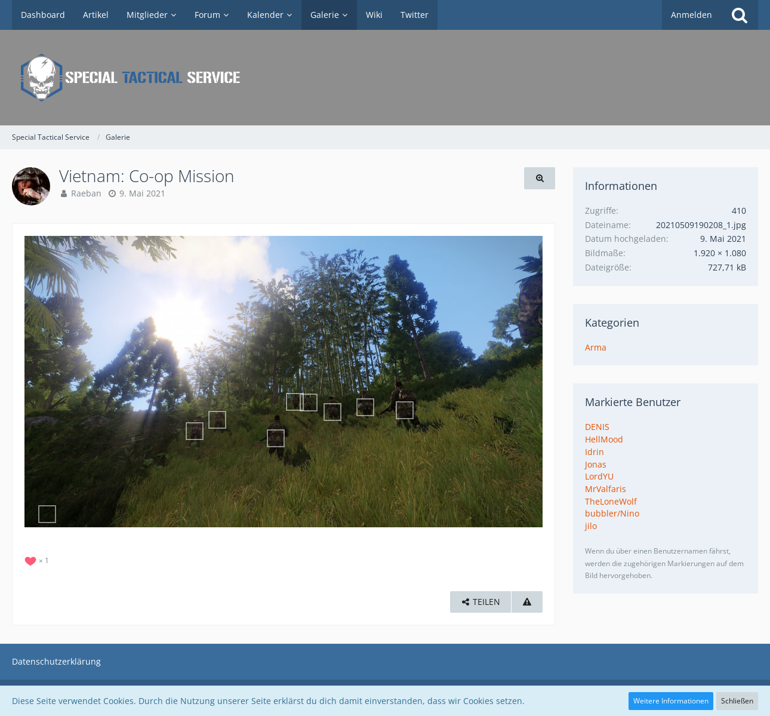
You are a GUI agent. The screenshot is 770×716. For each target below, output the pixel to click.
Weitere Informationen (671, 701)
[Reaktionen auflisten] (38, 559)
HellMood (604, 439)
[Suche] (739, 15)
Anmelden (691, 14)
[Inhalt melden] (527, 602)
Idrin (594, 451)
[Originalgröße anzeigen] (539, 178)
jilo (591, 525)
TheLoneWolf (611, 501)
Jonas (595, 464)
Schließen (737, 701)
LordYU (599, 476)
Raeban (86, 193)
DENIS (597, 426)
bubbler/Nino (612, 513)
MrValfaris (605, 488)
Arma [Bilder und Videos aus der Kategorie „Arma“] (595, 347)
